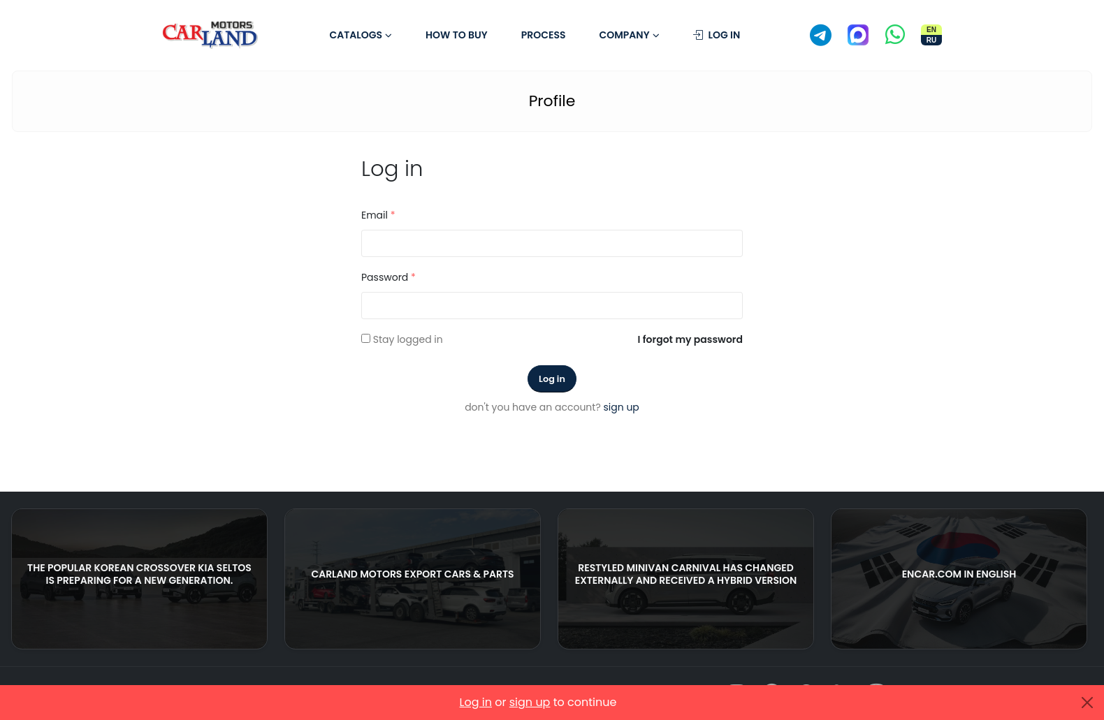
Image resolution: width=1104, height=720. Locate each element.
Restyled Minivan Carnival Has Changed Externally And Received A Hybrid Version (686, 574)
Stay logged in (408, 339)
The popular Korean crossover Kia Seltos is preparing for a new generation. (139, 574)
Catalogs (355, 35)
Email (378, 215)
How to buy (457, 35)
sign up (621, 407)
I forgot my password (690, 339)
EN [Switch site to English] (931, 30)
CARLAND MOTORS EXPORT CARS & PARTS (412, 574)
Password (388, 277)
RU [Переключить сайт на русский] (931, 40)
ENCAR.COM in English (959, 574)
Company (625, 35)
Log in (717, 35)
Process (543, 35)
